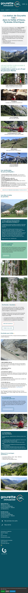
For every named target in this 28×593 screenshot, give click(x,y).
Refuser (7, 591)
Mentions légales (4, 532)
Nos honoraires (4, 535)
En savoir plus (12, 591)
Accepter (2, 591)
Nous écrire (7, 525)
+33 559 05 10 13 (4, 508)
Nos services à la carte (10, 521)
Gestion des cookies (5, 537)
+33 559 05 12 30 (5, 517)
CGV (2, 534)
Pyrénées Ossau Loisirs (7, 328)
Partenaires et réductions (6, 531)
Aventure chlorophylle (8, 323)
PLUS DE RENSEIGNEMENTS (8, 409)
